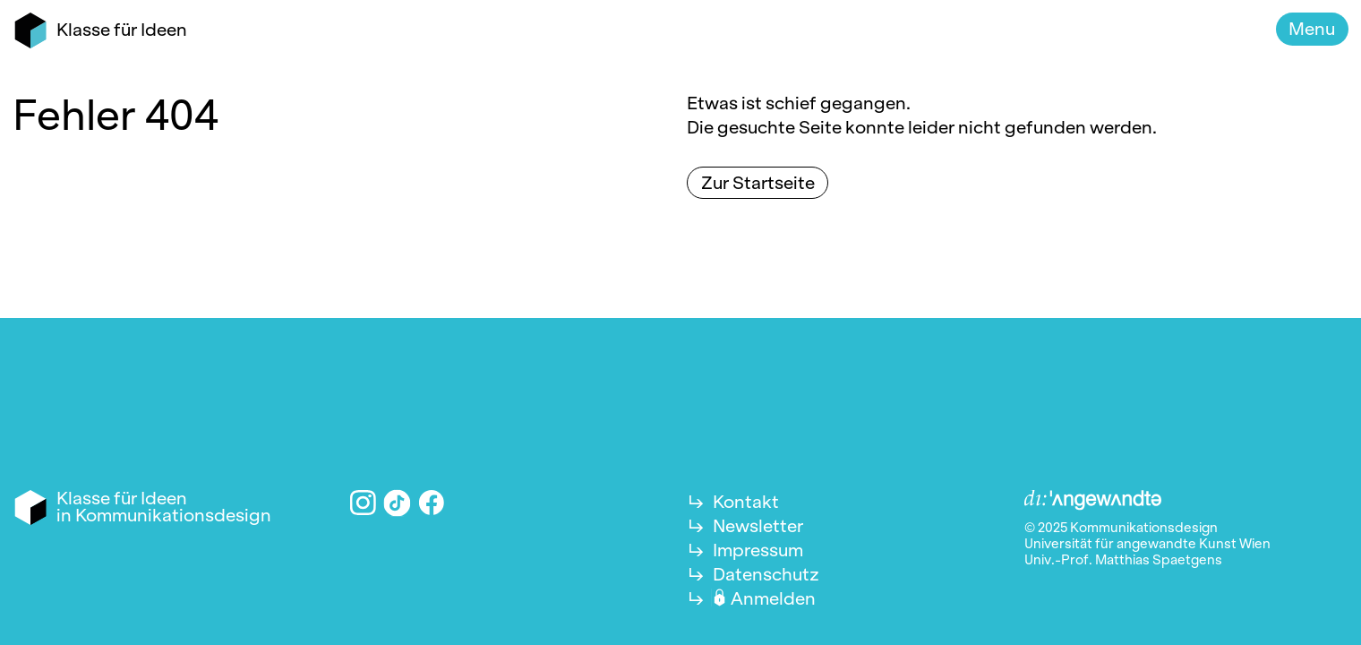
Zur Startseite (758, 183)
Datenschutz (766, 574)
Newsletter (758, 526)
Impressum (758, 550)
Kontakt (746, 501)
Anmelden (773, 598)
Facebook (432, 503)
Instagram (363, 503)
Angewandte (1093, 501)
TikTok (397, 502)
